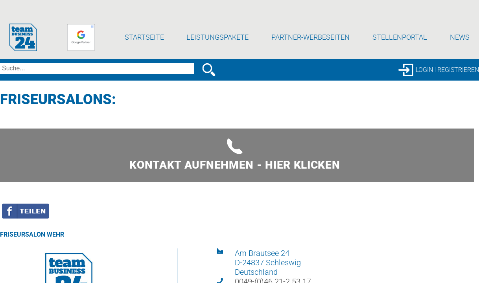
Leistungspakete (217, 37)
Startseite (144, 37)
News (460, 37)
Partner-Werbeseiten (310, 37)
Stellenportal (399, 37)
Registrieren (458, 70)
